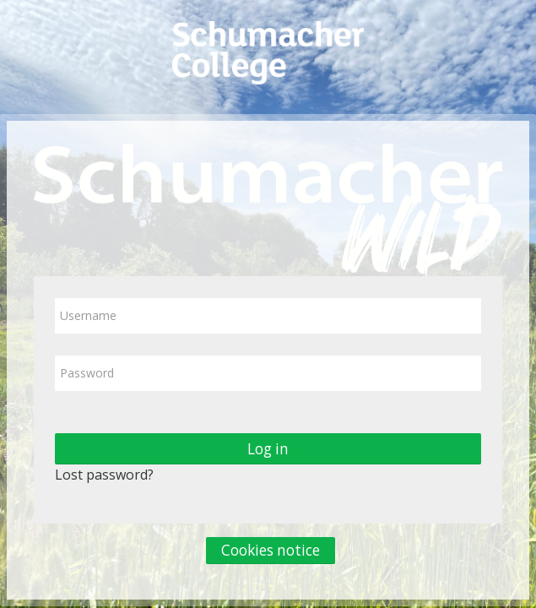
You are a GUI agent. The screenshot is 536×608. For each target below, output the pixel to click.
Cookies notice (270, 550)
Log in (268, 449)
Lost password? (104, 474)
